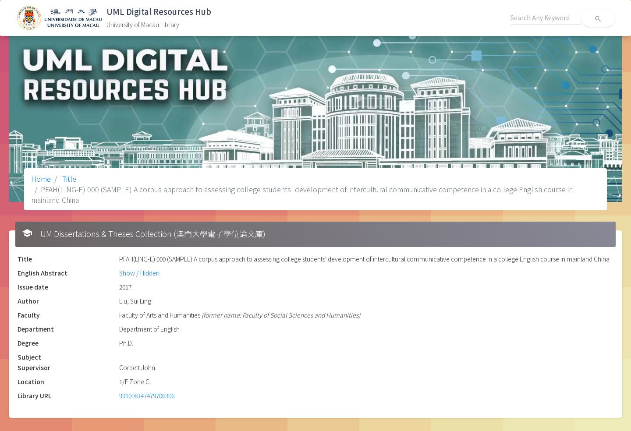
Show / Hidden (139, 272)
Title (68, 178)
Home (41, 178)
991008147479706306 (146, 395)
